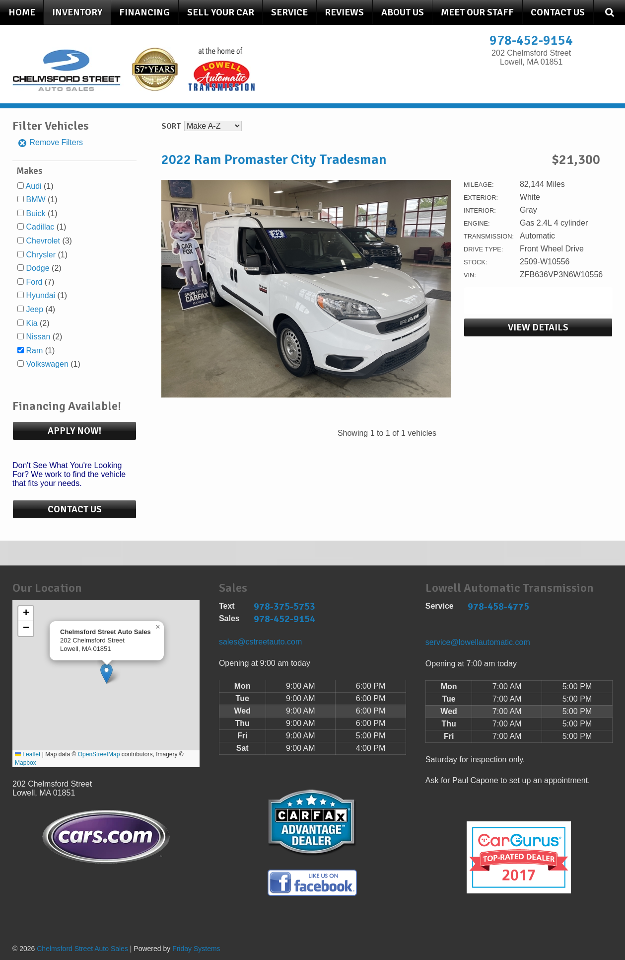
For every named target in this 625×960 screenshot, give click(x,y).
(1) (40, 186)
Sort (171, 126)
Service (289, 12)
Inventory (77, 12)
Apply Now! (74, 431)
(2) (43, 268)
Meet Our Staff (477, 12)
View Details (538, 327)
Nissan (38, 336)
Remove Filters (50, 142)
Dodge (37, 268)
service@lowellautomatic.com (477, 642)
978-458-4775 (498, 606)
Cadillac (40, 227)
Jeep (34, 309)
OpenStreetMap (99, 754)
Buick (35, 213)
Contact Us (558, 12)
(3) (48, 241)
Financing (144, 12)
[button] (106, 673)
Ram (34, 350)
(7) (40, 282)
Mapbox (25, 762)
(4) (40, 309)
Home (21, 12)
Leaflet (27, 754)
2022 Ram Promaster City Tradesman (274, 159)
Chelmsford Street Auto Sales (82, 949)
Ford (34, 282)
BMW (35, 199)
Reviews (344, 12)
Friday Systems (196, 949)
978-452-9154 (531, 40)
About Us (402, 12)
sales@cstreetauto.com (260, 642)
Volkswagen (47, 364)
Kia (31, 323)
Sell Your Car (220, 12)
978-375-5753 (284, 606)
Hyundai (40, 295)
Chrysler (41, 254)
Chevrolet (43, 241)
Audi (34, 186)
